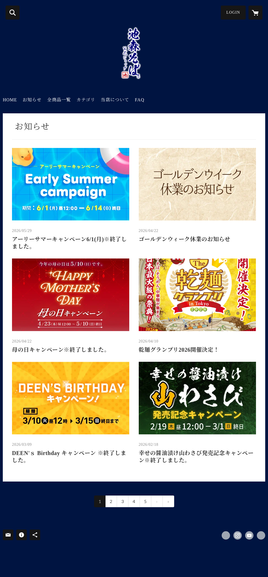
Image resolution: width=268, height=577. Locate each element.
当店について (115, 99)
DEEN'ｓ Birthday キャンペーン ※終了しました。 (69, 456)
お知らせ (32, 99)
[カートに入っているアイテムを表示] (255, 13)
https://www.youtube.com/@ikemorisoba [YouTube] (249, 535)
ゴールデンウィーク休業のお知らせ (184, 239)
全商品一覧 (59, 99)
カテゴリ (85, 99)
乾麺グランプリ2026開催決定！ (179, 350)
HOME (10, 99)
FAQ (139, 99)
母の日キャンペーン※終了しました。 (61, 350)
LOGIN (233, 12)
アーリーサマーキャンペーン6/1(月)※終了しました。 (69, 243)
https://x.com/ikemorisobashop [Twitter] (226, 535)
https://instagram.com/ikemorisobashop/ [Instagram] (237, 535)
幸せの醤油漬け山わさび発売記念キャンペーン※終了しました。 (196, 456)
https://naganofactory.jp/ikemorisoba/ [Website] (261, 535)
